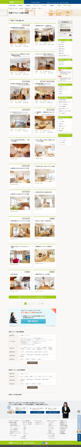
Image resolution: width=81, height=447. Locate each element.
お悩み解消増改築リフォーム (24, 342)
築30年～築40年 (37, 354)
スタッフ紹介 (61, 128)
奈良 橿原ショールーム (63, 86)
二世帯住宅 (43, 347)
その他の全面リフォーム (36, 342)
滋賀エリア (27, 359)
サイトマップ (63, 430)
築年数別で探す (62, 48)
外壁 (39, 376)
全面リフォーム (62, 24)
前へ (43, 303)
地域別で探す (34, 8)
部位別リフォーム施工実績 (65, 59)
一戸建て (21, 335)
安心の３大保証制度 (13, 429)
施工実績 (21, 8)
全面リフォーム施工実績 (64, 40)
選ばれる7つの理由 (63, 97)
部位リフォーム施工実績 (27, 424)
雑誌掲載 (50, 349)
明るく (45, 349)
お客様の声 (61, 123)
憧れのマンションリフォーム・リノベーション (44, 339)
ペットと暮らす (37, 347)
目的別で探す (61, 44)
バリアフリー (30, 347)
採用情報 (63, 432)
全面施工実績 (27, 8)
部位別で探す (61, 61)
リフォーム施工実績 (25, 420)
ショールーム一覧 (63, 84)
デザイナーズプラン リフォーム (25, 338)
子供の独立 (27, 349)
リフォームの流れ (62, 140)
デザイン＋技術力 (13, 435)
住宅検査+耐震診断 (62, 99)
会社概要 (60, 130)
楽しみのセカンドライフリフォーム (39, 341)
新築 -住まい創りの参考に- (64, 27)
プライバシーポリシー (64, 427)
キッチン (21, 376)
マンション (26, 335)
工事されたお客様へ (64, 425)
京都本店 (60, 93)
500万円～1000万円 (38, 351)
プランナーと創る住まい (63, 104)
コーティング (44, 376)
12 (39, 303)
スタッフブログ (51, 428)
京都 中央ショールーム (63, 89)
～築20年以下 (22, 354)
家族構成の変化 (39, 349)
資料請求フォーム (64, 424)
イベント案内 (61, 121)
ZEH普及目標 (63, 433)
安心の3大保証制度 (62, 106)
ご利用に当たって (64, 428)
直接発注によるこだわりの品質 (65, 111)
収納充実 (49, 347)
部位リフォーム (62, 26)
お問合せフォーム (64, 420)
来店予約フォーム (64, 422)
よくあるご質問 (62, 142)
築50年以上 (21, 356)
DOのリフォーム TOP (13, 8)
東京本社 (60, 91)
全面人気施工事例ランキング (64, 55)
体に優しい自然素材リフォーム (38, 338)
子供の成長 (21, 349)
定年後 (33, 349)
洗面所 (30, 376)
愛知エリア (33, 359)
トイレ (35, 376)
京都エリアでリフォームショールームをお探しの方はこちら (32, 297)
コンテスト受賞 (22, 347)
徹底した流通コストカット (64, 108)
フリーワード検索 (62, 33)
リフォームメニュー (62, 144)
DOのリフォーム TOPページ (14, 420)
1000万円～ (45, 351)
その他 (50, 376)
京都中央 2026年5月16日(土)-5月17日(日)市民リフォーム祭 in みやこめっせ (65, 79)
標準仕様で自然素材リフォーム (65, 102)
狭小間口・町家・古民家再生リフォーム (26, 339)
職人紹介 (50, 430)
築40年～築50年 (45, 354)
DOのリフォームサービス (52, 420)
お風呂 (26, 376)
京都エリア (39, 359)
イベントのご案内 (63, 68)
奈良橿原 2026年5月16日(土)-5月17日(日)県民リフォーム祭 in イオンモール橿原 (65, 73)
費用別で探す (61, 46)
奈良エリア (21, 359)
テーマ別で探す (62, 42)
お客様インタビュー (62, 126)
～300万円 (21, 351)
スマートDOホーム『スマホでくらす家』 (27, 344)
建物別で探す (61, 53)
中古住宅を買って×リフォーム (25, 341)
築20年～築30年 (29, 354)
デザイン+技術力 (62, 113)
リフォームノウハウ (62, 138)
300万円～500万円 (29, 351)
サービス (60, 119)
